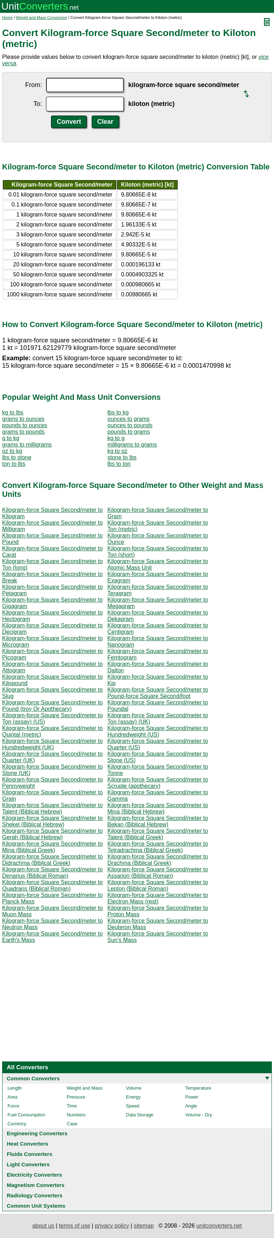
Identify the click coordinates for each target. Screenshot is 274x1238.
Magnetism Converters (36, 1185)
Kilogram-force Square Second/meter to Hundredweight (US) (157, 731)
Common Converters (33, 1078)
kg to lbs (13, 412)
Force (13, 1106)
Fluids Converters (29, 1154)
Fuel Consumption (26, 1114)
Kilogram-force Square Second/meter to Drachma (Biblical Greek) (157, 860)
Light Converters (28, 1164)
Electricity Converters (34, 1175)
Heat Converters (27, 1144)
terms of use (74, 1226)
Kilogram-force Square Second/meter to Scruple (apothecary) (157, 782)
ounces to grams (128, 419)
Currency (16, 1123)
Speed (132, 1106)
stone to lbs (122, 457)
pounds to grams (128, 432)
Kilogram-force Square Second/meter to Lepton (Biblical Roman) (157, 885)
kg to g (116, 438)
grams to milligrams (27, 445)
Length (14, 1088)
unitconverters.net (219, 1226)
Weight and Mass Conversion (41, 17)
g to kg (10, 438)
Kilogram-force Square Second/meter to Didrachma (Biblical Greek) (52, 860)
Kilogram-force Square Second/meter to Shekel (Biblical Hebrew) (52, 821)
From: (33, 84)
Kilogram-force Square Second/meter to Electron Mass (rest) (157, 898)
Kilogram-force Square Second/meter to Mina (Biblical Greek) (52, 847)
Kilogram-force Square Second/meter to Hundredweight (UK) (52, 744)
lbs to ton (119, 464)
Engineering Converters (37, 1133)
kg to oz (117, 451)
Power (191, 1097)
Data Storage (139, 1114)
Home (7, 17)
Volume (133, 1088)
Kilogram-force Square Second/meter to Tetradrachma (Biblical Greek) (157, 847)
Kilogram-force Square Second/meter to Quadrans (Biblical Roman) (52, 885)
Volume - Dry (198, 1114)
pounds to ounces (24, 425)
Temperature (198, 1088)
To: (37, 103)
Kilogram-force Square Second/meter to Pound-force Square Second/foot (157, 693)
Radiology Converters (34, 1195)
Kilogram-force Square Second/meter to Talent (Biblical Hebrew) (52, 808)
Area (12, 1097)
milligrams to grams (132, 445)
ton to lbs (13, 464)
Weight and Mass (84, 1088)
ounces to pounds (129, 425)
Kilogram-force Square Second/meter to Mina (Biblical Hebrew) (157, 808)
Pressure (76, 1097)
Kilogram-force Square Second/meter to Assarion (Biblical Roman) (157, 872)
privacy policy (112, 1226)
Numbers (76, 1114)
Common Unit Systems (36, 1206)
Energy (133, 1097)
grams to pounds (23, 432)
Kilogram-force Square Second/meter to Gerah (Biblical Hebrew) (52, 834)
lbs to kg (118, 412)
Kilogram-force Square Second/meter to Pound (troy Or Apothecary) (52, 705)
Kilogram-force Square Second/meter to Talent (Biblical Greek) (157, 834)
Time (72, 1106)
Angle (191, 1106)
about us (43, 1226)
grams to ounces (23, 419)
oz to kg (12, 451)
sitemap (144, 1226)
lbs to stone (16, 457)
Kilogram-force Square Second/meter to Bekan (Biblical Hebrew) (157, 821)
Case (72, 1123)
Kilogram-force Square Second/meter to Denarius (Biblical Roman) (52, 872)
